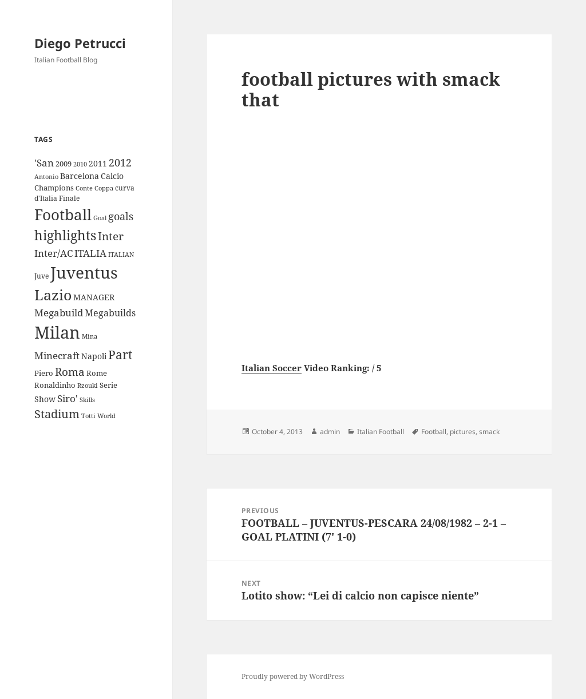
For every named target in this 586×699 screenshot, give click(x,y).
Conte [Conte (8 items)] (84, 188)
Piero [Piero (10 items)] (43, 373)
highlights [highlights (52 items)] (65, 235)
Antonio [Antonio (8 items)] (46, 176)
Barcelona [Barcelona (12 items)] (79, 175)
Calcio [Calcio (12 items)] (112, 175)
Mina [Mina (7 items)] (89, 336)
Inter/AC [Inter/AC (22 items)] (53, 253)
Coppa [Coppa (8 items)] (103, 188)
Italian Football (380, 431)
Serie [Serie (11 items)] (108, 385)
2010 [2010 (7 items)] (80, 164)
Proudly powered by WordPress (292, 676)
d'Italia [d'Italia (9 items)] (45, 198)
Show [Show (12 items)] (45, 399)
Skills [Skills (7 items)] (87, 400)
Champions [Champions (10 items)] (54, 187)
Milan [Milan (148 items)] (57, 332)
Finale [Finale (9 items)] (69, 198)
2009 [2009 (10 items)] (64, 163)
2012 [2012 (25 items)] (120, 162)
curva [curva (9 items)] (124, 188)
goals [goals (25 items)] (120, 216)
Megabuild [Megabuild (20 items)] (58, 312)
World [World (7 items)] (106, 416)
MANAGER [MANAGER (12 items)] (93, 297)
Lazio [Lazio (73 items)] (53, 294)
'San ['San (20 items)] (44, 162)
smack (489, 431)
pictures (463, 431)
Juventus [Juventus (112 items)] (84, 272)
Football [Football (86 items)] (63, 214)
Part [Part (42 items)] (120, 354)
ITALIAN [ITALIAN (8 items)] (121, 254)
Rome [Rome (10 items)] (96, 373)
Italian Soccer (271, 368)
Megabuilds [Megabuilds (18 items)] (110, 313)
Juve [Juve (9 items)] (41, 276)
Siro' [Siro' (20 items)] (67, 398)
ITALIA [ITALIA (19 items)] (90, 253)
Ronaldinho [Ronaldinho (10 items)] (55, 385)
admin (330, 431)
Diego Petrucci (80, 42)
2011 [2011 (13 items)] (98, 163)
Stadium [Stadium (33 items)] (57, 414)
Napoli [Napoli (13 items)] (93, 356)
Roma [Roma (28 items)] (70, 371)
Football (433, 431)
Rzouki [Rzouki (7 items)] (87, 386)
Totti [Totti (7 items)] (88, 416)
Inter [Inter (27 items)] (111, 236)
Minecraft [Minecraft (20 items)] (57, 355)
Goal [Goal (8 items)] (99, 217)
